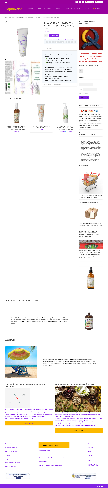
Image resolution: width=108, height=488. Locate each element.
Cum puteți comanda (11, 447)
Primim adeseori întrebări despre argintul (16, 409)
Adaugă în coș (54, 35)
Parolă (80, 89)
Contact (59, 8)
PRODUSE (31, 8)
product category (16, 17)
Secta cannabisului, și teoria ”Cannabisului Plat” (52, 465)
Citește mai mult (29, 423)
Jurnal (49, 8)
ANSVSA (90, 455)
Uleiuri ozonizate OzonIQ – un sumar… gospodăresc (53, 458)
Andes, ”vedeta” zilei (44, 454)
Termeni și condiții (93, 444)
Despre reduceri (9, 459)
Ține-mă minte (84, 93)
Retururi (90, 447)
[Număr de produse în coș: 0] (81, 71)
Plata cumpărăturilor (11, 451)
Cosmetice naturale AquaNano (27, 17)
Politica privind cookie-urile (94, 459)
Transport (8, 455)
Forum (87, 8)
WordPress (29, 486)
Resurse (79, 8)
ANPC (89, 451)
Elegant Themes (16, 486)
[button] (38, 22)
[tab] (59, 49)
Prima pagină (8, 17)
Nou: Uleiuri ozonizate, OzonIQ (89, 263)
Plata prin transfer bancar (12, 462)
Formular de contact (11, 466)
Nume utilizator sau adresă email (87, 82)
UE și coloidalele (43, 461)
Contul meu (69, 8)
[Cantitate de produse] (46, 35)
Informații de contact (11, 444)
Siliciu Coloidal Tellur (20, 2)
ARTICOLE (40, 8)
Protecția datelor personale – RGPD (93, 464)
